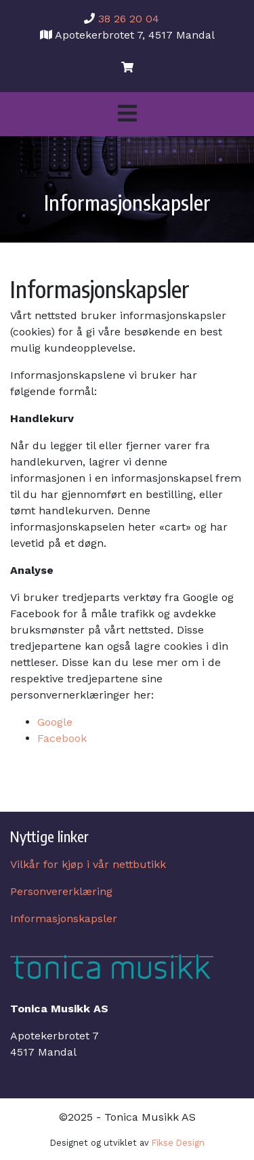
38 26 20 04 (128, 18)
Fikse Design (178, 1143)
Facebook (62, 738)
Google (54, 722)
